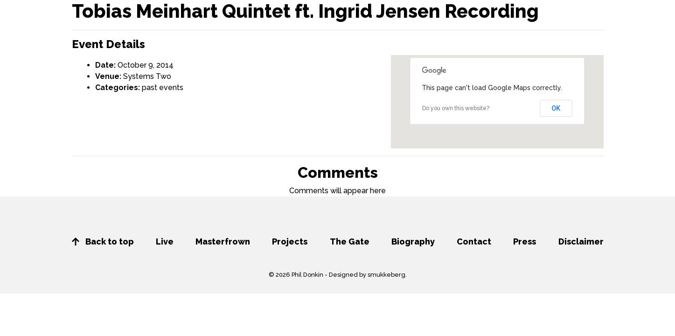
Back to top (103, 241)
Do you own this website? (455, 108)
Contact (474, 241)
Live (165, 241)
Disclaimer (581, 241)
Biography (413, 241)
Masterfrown (222, 241)
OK (556, 108)
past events (162, 87)
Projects (289, 241)
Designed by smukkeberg (367, 274)
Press (524, 241)
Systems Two (147, 76)
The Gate (349, 241)
